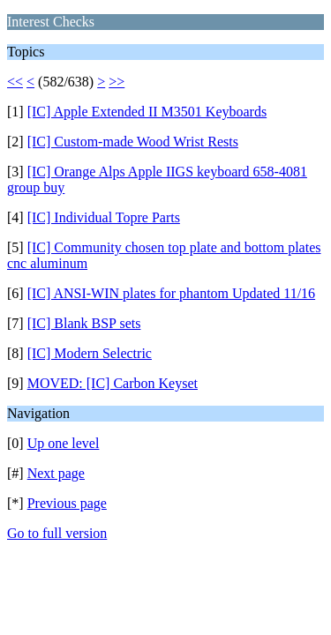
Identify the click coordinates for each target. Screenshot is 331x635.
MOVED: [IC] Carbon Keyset (112, 383)
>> (116, 81)
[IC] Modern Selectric (89, 353)
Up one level (63, 443)
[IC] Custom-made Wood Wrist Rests (132, 141)
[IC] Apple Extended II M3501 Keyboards (147, 111)
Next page (56, 473)
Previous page (67, 503)
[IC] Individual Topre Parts (103, 217)
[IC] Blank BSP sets (84, 323)
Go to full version (57, 533)
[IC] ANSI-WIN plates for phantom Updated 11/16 (171, 293)
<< (15, 81)
